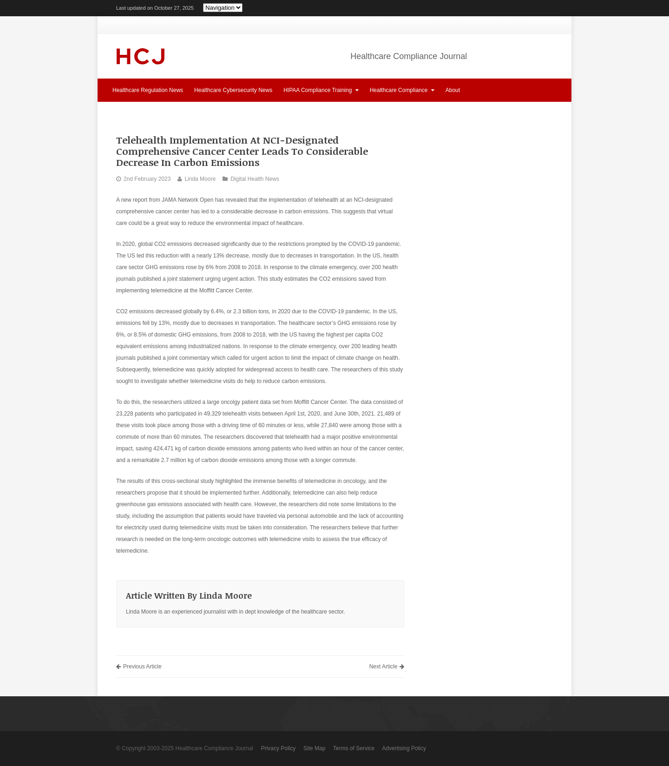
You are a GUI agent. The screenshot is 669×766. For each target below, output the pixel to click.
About (453, 90)
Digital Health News (254, 179)
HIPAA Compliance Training (321, 89)
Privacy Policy (278, 748)
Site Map (314, 748)
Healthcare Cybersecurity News (233, 90)
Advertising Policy (404, 748)
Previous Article (139, 666)
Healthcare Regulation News (147, 90)
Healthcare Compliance (402, 89)
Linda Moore (200, 179)
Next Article (387, 666)
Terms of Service (353, 748)
